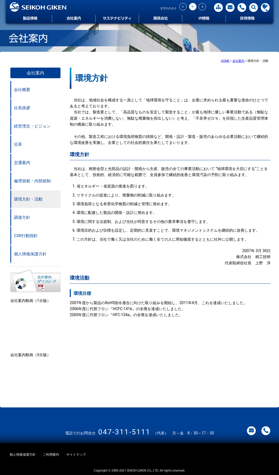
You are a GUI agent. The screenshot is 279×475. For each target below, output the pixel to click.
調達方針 (22, 217)
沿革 (18, 144)
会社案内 (238, 61)
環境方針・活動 (28, 199)
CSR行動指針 (26, 235)
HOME (225, 61)
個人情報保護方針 (30, 254)
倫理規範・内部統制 (32, 180)
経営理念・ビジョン (32, 126)
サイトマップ (79, 454)
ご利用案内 (52, 454)
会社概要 (22, 89)
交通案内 (22, 162)
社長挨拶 (22, 107)
